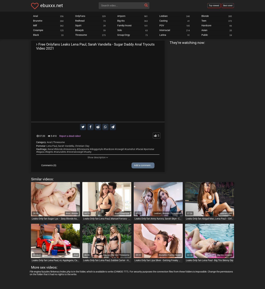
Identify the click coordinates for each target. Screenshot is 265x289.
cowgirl (120, 149)
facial (140, 149)
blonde (59, 149)
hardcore (109, 149)
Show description (98, 157)
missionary (70, 149)
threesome (83, 149)
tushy (88, 151)
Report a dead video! (70, 136)
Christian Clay (82, 146)
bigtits (50, 151)
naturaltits (60, 151)
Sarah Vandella (66, 146)
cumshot (130, 149)
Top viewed (214, 5)
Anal (49, 142)
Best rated (227, 5)
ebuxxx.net (51, 5)
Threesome (59, 142)
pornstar (149, 149)
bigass (41, 151)
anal (51, 149)
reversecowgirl (75, 151)
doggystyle (97, 149)
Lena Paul (51, 146)
